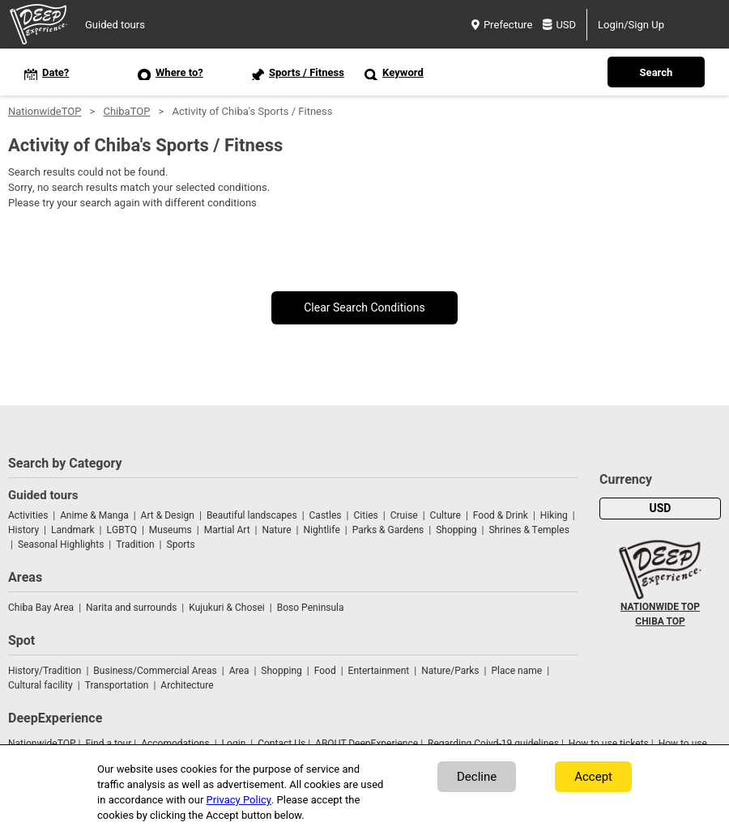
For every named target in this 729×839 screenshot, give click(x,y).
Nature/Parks (450, 670)
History (23, 530)
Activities (28, 515)
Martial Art (227, 530)
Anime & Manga (94, 515)
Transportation (117, 685)
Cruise (404, 515)
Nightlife (321, 530)
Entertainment (379, 670)
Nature (277, 530)
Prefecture (501, 24)
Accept (593, 777)
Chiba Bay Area (41, 607)
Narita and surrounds (131, 607)
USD (559, 24)
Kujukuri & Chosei (227, 607)
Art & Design (167, 515)
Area (239, 670)
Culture (445, 515)
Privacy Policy (239, 799)
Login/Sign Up (631, 24)
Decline (477, 777)
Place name (517, 670)
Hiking (554, 515)
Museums (170, 530)
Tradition (135, 544)
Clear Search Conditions (364, 307)
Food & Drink (500, 515)
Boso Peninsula (310, 607)
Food (325, 670)
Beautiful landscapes (252, 515)
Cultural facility (40, 685)
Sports (181, 544)
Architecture (186, 685)
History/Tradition (44, 670)
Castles (325, 515)
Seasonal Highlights (61, 544)
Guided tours (115, 24)
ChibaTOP (126, 111)
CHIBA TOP (659, 621)
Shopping (456, 530)
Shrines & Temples (528, 530)
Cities (365, 515)
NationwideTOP (44, 111)
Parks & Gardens (388, 530)
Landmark (73, 530)
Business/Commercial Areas (154, 670)
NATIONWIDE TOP (660, 607)
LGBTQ (122, 530)
